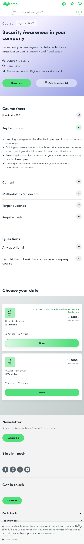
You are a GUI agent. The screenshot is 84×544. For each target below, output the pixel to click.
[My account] (64, 4)
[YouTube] (27, 470)
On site (11, 333)
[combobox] (80, 525)
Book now (16, 83)
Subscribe (13, 437)
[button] (42, 539)
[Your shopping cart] (80, 4)
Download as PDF (11, 115)
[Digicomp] (10, 4)
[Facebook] (5, 470)
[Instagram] (13, 470)
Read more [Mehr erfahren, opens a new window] (50, 533)
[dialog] (42, 533)
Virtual (24, 333)
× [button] (80, 527)
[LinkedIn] (20, 470)
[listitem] (42, 128)
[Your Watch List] (72, 4)
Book (42, 343)
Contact (12, 500)
